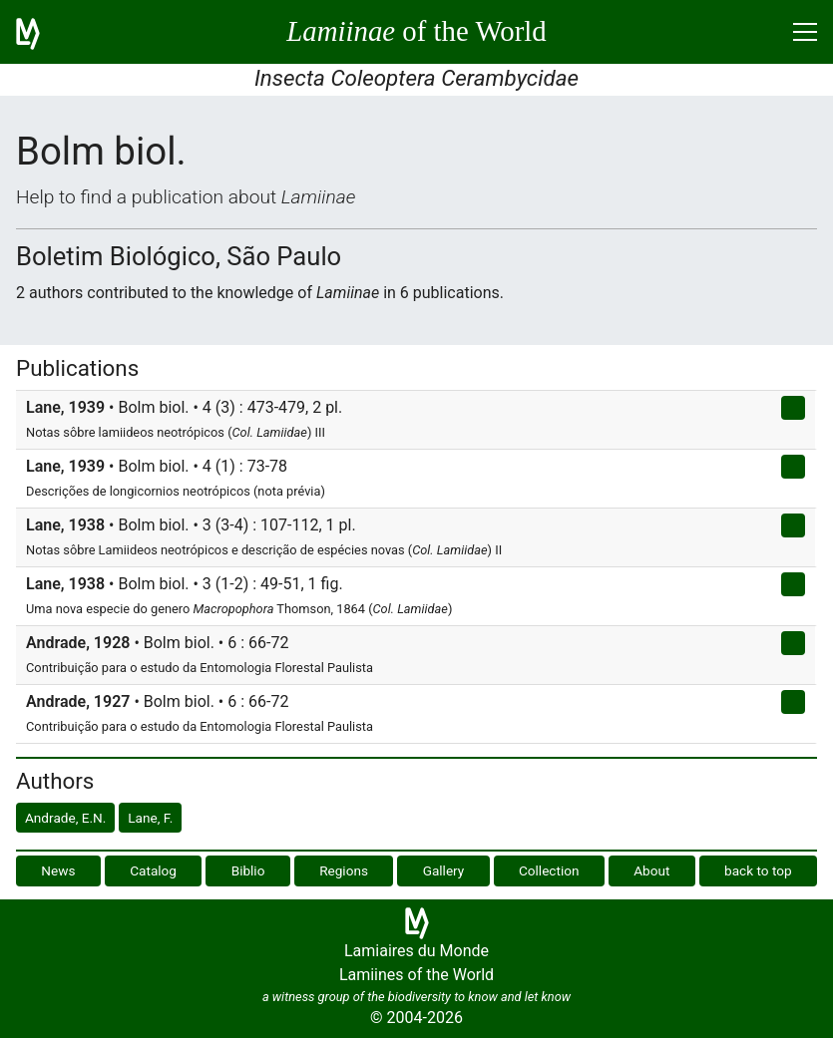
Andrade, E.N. (65, 818)
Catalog (153, 870)
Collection (549, 870)
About (651, 870)
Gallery (444, 870)
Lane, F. (150, 818)
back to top (758, 870)
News (58, 870)
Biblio (248, 870)
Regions (343, 870)
